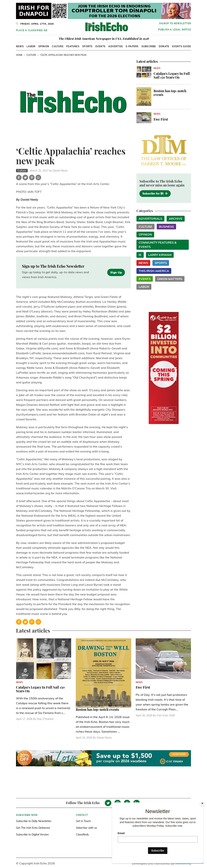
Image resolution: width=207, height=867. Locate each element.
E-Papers (132, 46)
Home (19, 55)
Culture (57, 46)
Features (72, 46)
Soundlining (183, 863)
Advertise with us (86, 827)
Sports (87, 46)
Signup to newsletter (175, 23)
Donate (164, 46)
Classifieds (82, 834)
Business (166, 226)
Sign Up (116, 272)
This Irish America (154, 271)
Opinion (43, 46)
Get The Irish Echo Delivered (33, 827)
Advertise (115, 46)
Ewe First (161, 119)
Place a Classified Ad (31, 30)
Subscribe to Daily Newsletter (33, 821)
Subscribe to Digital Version (32, 834)
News (20, 46)
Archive (175, 218)
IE (140, 255)
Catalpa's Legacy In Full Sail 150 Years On (172, 75)
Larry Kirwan (159, 255)
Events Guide (181, 46)
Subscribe (148, 46)
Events (100, 46)
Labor (31, 46)
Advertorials (150, 218)
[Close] (202, 803)
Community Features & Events (157, 245)
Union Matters (169, 279)
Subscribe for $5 (155, 193)
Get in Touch (83, 821)
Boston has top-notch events (170, 93)
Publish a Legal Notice (174, 29)
